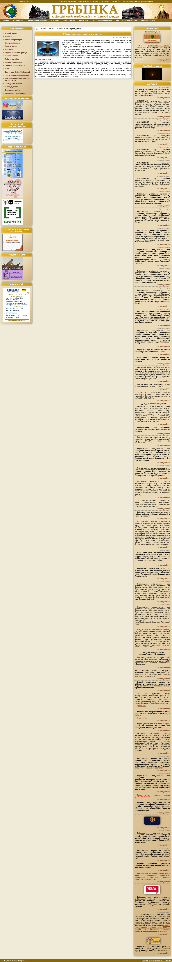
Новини (43, 29)
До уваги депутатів (152, 32)
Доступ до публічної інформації (17, 72)
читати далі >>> (163, 60)
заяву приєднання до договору (154, 931)
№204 (137, 737)
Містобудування (11, 87)
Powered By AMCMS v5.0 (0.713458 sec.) (157, 961)
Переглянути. (142, 718)
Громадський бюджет (13, 84)
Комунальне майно (12, 90)
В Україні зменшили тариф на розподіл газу (65, 29)
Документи (9, 49)
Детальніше (141, 706)
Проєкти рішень (11, 46)
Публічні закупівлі (12, 59)
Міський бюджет (11, 56)
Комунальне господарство (15, 93)
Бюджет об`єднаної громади (16, 53)
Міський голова (11, 33)
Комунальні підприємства (15, 66)
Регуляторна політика (13, 62)
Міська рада (9, 36)
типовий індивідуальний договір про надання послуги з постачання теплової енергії (152, 928)
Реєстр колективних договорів (17, 75)
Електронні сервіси (12, 43)
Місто (7, 69)
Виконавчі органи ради (14, 40)
